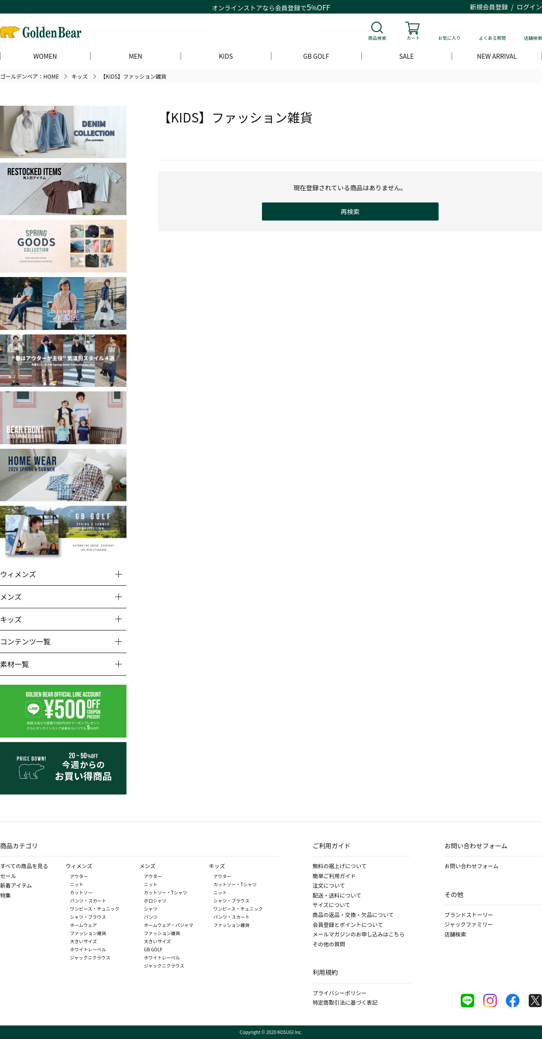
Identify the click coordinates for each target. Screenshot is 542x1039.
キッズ (79, 76)
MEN (135, 56)
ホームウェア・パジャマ (168, 924)
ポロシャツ (155, 900)
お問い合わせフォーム (471, 866)
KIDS (226, 56)
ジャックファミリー (468, 924)
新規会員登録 (489, 6)
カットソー (81, 892)
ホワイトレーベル (88, 949)
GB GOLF (316, 56)
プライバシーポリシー (340, 993)
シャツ (151, 908)
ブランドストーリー (468, 914)
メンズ (148, 866)
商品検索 (377, 37)
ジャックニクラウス (90, 957)
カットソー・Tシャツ (165, 892)
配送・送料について (337, 895)
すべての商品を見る (24, 866)
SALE (406, 56)
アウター (79, 876)
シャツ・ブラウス (88, 916)
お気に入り (449, 37)
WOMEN (45, 56)
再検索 (350, 211)
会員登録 (287, 7)
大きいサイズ (83, 941)
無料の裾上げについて (340, 866)
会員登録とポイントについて (348, 924)
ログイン (529, 6)
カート (413, 37)
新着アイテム (16, 885)
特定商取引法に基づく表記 (345, 1002)
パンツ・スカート (88, 900)
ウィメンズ (79, 866)
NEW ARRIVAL (497, 56)
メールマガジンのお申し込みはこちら (359, 934)
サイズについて (331, 904)
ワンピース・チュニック (95, 908)
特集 (5, 895)
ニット (77, 884)
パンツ (151, 916)
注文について (329, 885)
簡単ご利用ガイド (334, 875)
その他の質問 (329, 944)
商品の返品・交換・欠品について (353, 914)
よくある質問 (492, 37)
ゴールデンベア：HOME (29, 76)
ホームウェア (83, 924)
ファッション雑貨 (88, 933)
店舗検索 (533, 37)
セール (8, 875)
